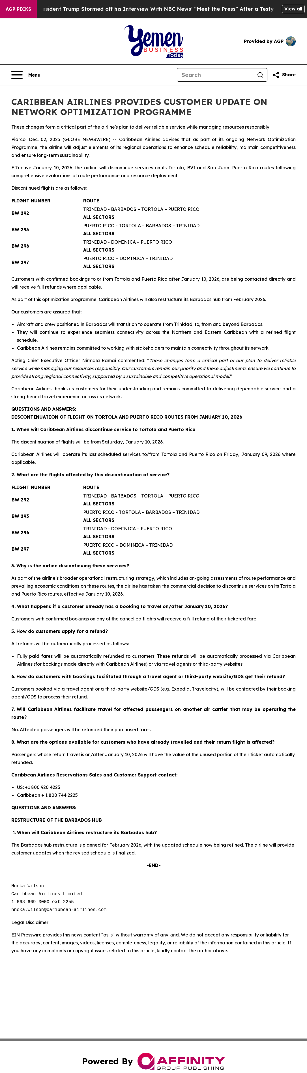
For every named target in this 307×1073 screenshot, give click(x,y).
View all (293, 9)
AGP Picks (18, 9)
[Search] (215, 74)
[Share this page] (284, 75)
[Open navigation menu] (25, 75)
